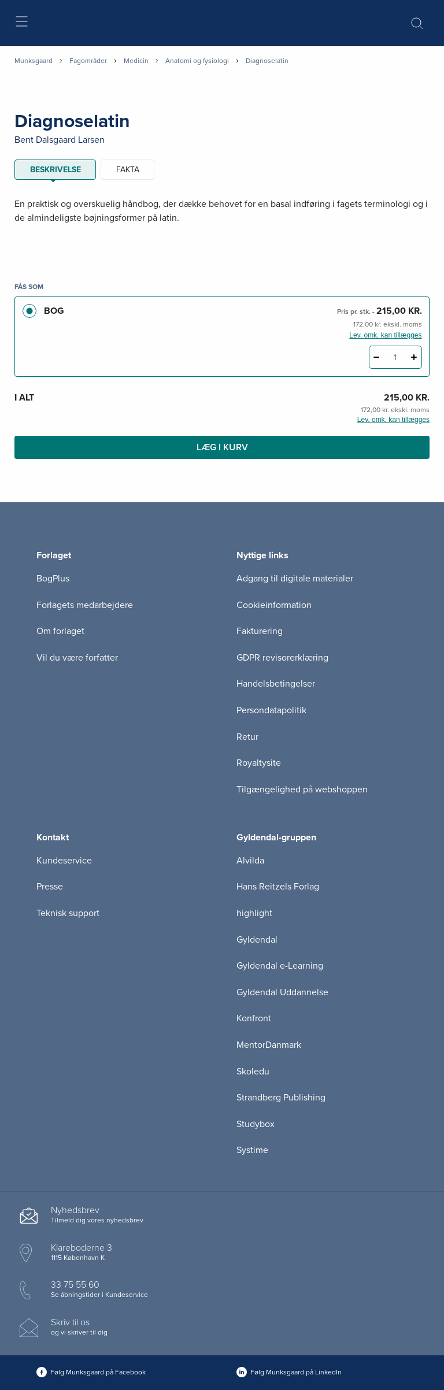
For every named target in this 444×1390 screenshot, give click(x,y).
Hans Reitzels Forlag (277, 886)
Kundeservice (64, 860)
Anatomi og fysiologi (197, 61)
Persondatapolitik (271, 710)
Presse (49, 886)
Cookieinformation (274, 605)
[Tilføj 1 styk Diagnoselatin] (414, 357)
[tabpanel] (222, 225)
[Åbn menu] (21, 23)
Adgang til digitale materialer (294, 578)
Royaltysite (258, 763)
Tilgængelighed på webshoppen (302, 789)
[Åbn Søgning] (417, 23)
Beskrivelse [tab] (55, 170)
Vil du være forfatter (77, 658)
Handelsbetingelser (275, 684)
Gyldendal (257, 940)
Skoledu (252, 1071)
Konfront (253, 1018)
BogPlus (52, 578)
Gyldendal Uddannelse (282, 992)
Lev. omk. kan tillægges (385, 335)
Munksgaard (33, 61)
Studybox (255, 1124)
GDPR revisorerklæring (282, 658)
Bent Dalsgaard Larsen (59, 140)
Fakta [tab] (127, 170)
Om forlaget (60, 631)
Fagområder (88, 61)
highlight (254, 913)
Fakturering (259, 631)
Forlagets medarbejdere (84, 605)
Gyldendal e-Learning (279, 966)
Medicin (136, 61)
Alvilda (250, 860)
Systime (252, 1150)
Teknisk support (67, 913)
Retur (247, 737)
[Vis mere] (222, 246)
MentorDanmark (268, 1045)
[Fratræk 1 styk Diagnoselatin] (376, 357)
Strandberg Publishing (280, 1097)
